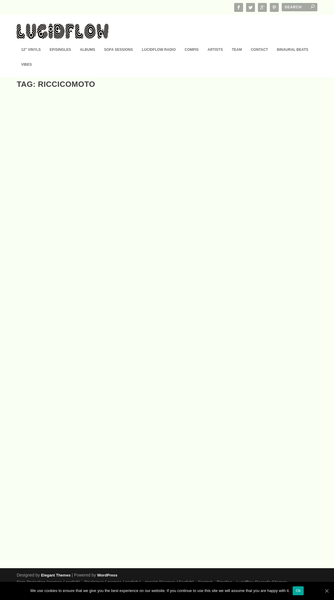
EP (44, 211)
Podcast (253, 511)
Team (237, 41)
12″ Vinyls (31, 41)
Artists (215, 41)
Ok (298, 590)
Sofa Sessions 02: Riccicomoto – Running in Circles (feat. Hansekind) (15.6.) (164, 504)
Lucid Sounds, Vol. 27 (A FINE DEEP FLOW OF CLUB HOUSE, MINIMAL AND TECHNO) (58, 353)
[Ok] (327, 591)
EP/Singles (60, 41)
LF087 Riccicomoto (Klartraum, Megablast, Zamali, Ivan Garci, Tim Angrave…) (59, 510)
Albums (87, 41)
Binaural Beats (292, 41)
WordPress (107, 575)
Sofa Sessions (118, 41)
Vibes (26, 56)
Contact (259, 41)
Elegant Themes (56, 575)
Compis (191, 41)
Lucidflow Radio (159, 41)
